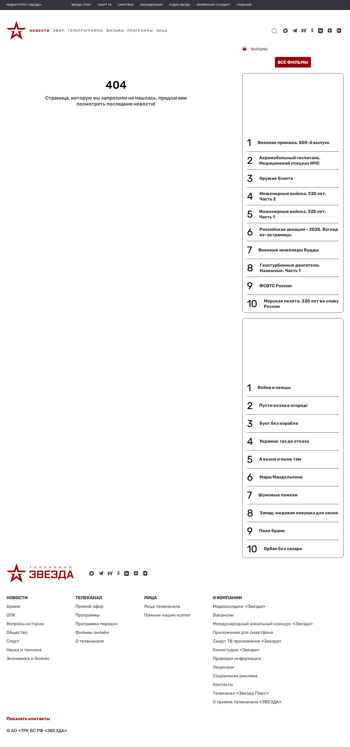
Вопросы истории (25, 623)
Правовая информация (237, 658)
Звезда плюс (81, 5)
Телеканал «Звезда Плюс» (241, 693)
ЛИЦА (150, 597)
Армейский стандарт (213, 5)
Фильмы (259, 49)
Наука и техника (24, 649)
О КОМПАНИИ (227, 597)
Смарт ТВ (104, 5)
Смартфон (126, 5)
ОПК (11, 615)
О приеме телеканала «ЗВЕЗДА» (247, 701)
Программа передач (96, 623)
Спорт (13, 641)
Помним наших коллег (167, 615)
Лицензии (223, 667)
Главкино (244, 5)
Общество (17, 632)
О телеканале (89, 641)
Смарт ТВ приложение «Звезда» (247, 641)
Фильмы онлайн (92, 632)
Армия (13, 606)
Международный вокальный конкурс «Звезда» (263, 623)
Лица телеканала (162, 606)
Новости (17, 597)
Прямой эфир (89, 606)
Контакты (223, 684)
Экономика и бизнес (28, 658)
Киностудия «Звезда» (236, 649)
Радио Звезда (179, 5)
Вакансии (223, 615)
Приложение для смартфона (243, 632)
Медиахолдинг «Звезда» (239, 606)
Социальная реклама (235, 675)
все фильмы (293, 62)
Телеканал (88, 597)
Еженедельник (151, 5)
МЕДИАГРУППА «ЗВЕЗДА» (24, 5)
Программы (87, 615)
